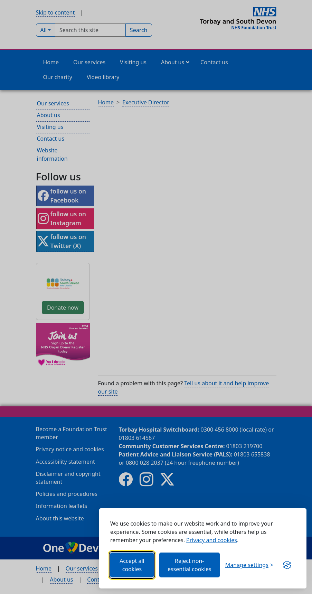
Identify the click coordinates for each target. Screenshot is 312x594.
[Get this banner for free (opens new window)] (287, 565)
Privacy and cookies (211, 540)
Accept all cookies (132, 565)
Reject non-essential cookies (189, 565)
